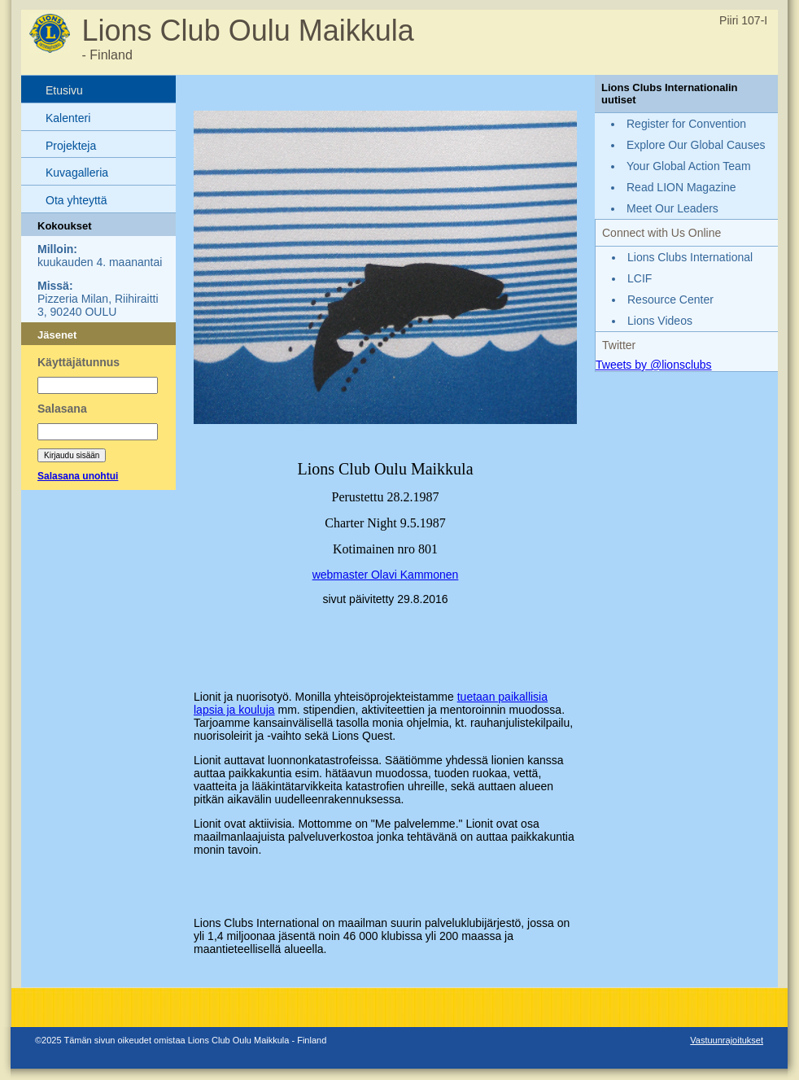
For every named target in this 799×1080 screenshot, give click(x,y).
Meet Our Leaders (672, 208)
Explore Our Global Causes (696, 144)
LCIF (639, 278)
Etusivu (64, 90)
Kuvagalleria (77, 172)
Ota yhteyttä (76, 200)
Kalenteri (68, 118)
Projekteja (71, 145)
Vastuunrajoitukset (726, 1040)
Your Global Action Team (689, 166)
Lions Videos (659, 320)
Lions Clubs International (690, 257)
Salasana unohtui (77, 476)
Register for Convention (686, 123)
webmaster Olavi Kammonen (385, 574)
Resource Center (670, 299)
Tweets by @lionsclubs (654, 364)
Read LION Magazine (681, 187)
